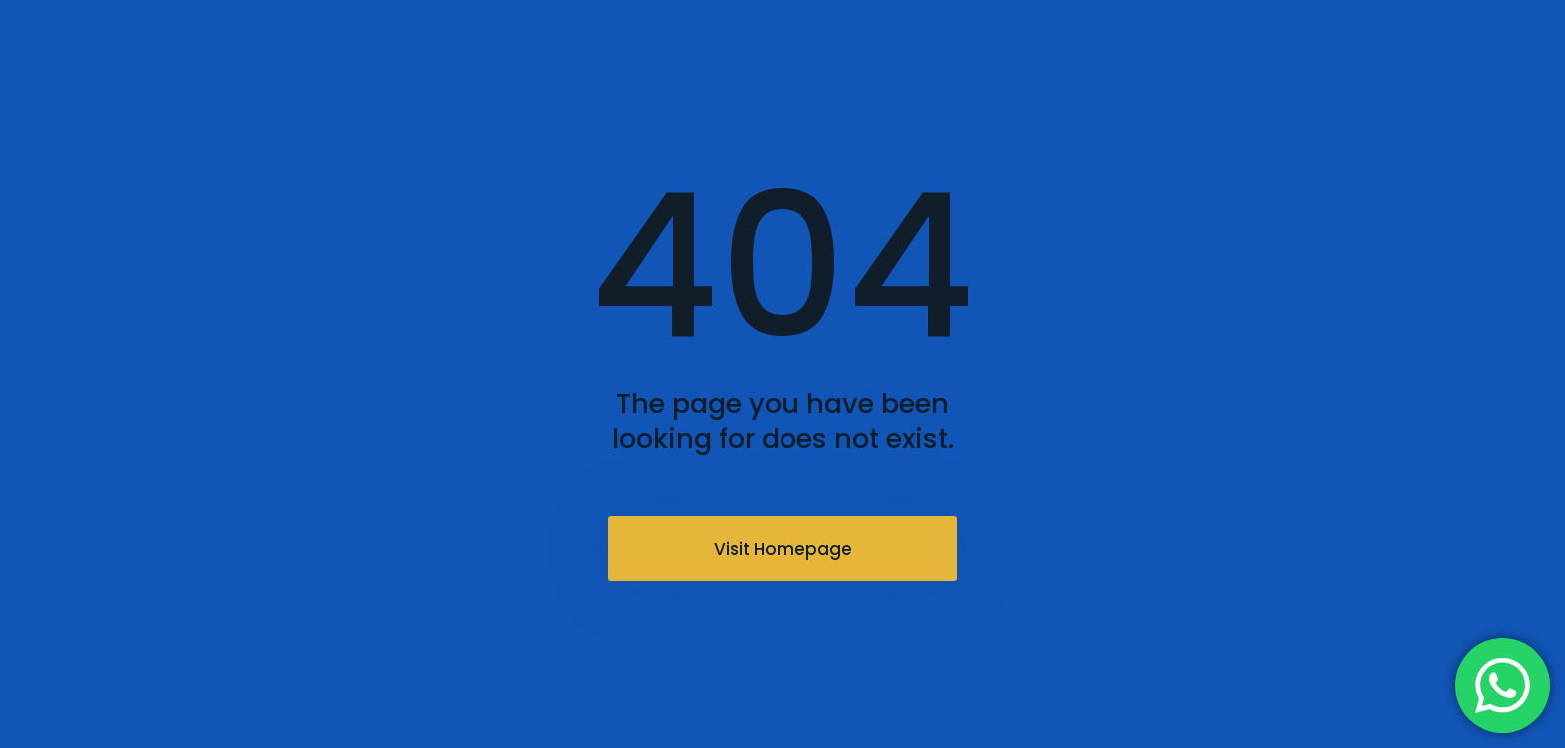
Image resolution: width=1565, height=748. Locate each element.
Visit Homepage (783, 549)
